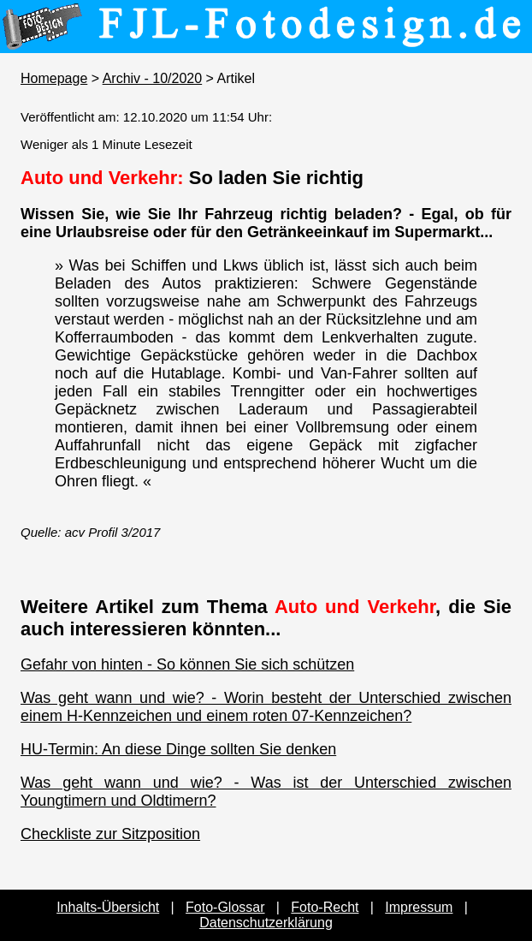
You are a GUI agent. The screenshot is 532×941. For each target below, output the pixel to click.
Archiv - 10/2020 (153, 78)
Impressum (418, 907)
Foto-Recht (324, 907)
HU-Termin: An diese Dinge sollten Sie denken (178, 749)
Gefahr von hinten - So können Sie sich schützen (187, 664)
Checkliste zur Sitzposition (110, 834)
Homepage (54, 78)
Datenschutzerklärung (266, 922)
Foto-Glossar (225, 907)
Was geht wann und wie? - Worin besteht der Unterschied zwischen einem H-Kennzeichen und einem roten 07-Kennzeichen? (266, 706)
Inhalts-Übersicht (107, 907)
